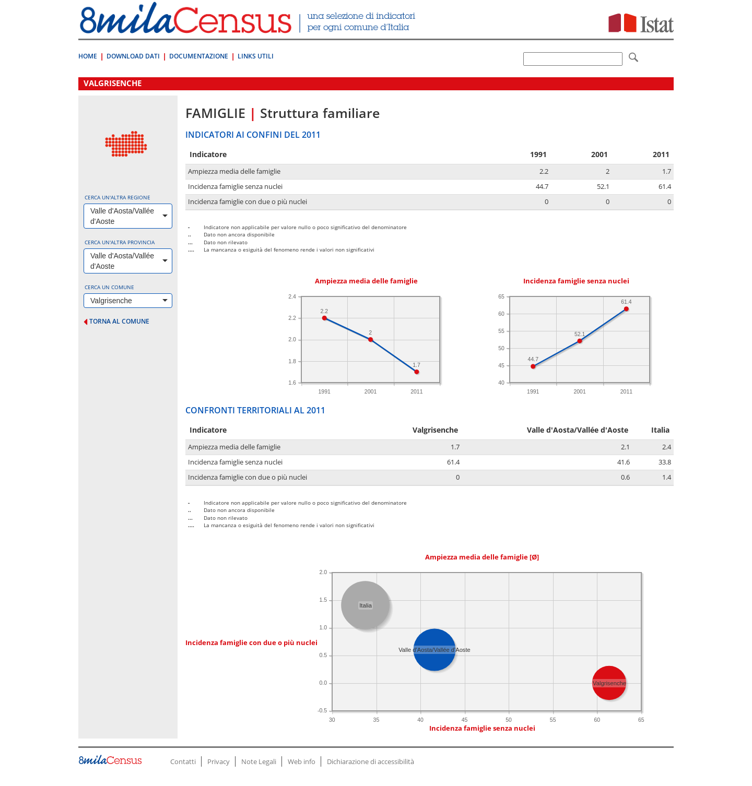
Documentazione (198, 56)
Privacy (218, 761)
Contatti (183, 761)
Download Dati (133, 56)
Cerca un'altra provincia (120, 242)
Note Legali (258, 761)
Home (87, 56)
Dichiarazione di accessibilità (370, 761)
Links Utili (256, 56)
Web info (301, 761)
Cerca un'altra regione (117, 197)
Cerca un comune (109, 287)
